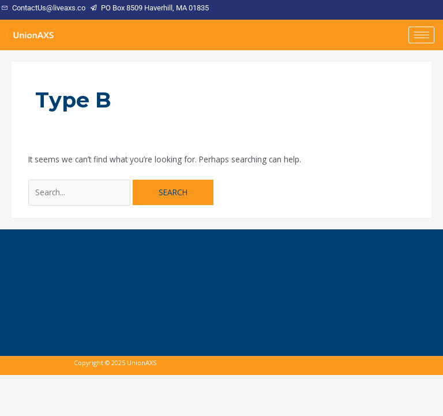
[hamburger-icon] (421, 35)
